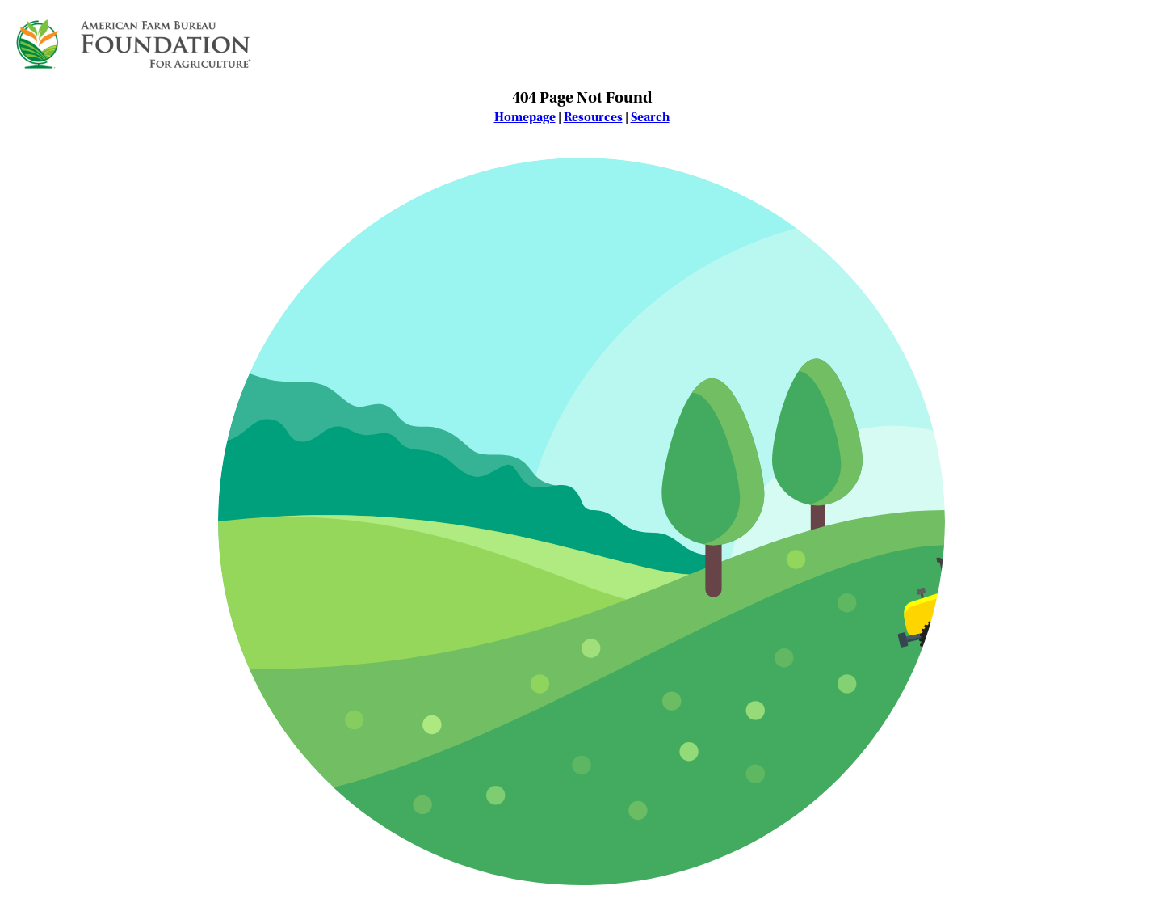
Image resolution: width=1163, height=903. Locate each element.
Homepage (525, 117)
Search (650, 117)
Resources (593, 117)
